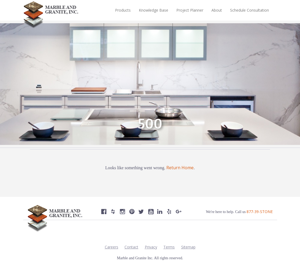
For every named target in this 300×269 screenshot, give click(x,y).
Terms (169, 247)
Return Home (180, 168)
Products (123, 10)
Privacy (151, 247)
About (216, 10)
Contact (131, 247)
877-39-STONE (260, 211)
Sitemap (188, 247)
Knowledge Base (153, 10)
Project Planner (189, 10)
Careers (111, 247)
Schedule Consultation (249, 10)
